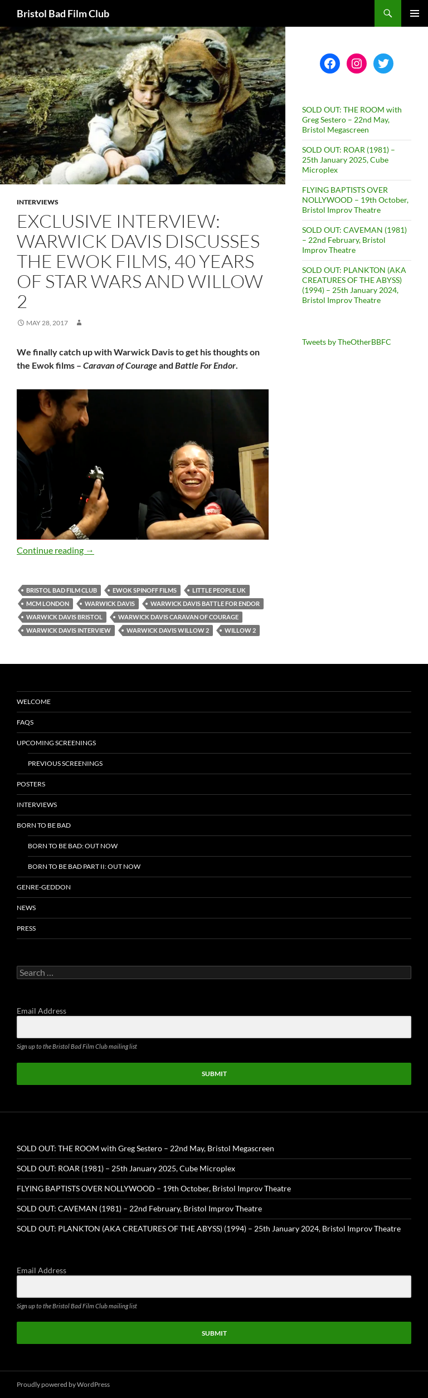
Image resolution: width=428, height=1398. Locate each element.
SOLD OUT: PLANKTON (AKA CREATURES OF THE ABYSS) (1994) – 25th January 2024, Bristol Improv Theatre (354, 285)
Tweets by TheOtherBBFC (346, 341)
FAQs (25, 722)
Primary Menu (414, 13)
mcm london (47, 603)
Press (26, 928)
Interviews (38, 202)
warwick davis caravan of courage (178, 616)
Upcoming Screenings (56, 743)
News (26, 907)
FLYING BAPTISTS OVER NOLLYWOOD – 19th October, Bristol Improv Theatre (355, 199)
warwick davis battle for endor (205, 603)
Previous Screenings (65, 763)
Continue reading (55, 550)
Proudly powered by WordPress (63, 1384)
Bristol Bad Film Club (63, 13)
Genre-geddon (44, 887)
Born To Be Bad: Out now (73, 846)
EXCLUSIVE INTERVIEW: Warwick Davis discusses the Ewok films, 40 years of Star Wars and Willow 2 (140, 260)
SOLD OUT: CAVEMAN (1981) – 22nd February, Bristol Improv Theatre (354, 240)
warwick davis (110, 603)
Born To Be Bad (44, 825)
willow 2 (240, 630)
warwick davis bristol (64, 616)
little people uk (219, 590)
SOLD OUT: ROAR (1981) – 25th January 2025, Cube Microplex (348, 159)
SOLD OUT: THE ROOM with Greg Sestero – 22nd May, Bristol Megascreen (352, 119)
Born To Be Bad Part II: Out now (84, 866)
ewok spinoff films (145, 590)
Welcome (34, 701)
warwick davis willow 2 (168, 630)
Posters (31, 784)
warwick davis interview (68, 630)
